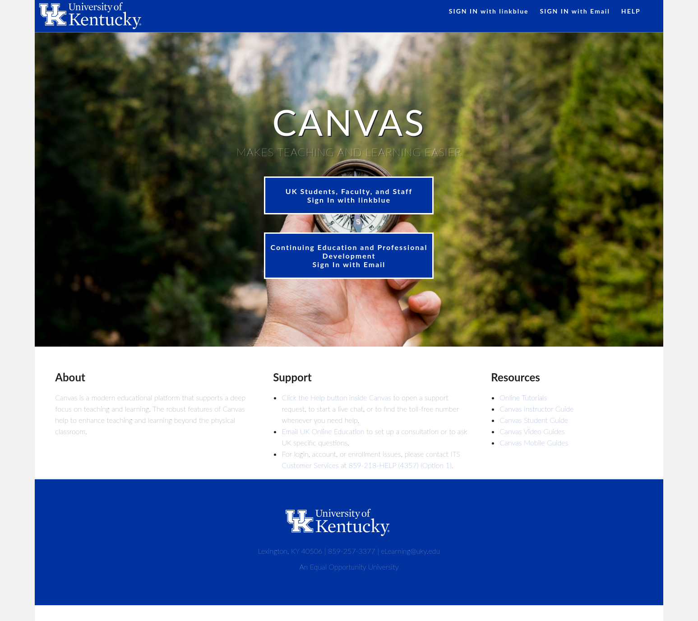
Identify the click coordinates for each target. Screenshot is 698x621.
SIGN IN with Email (575, 11)
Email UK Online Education (323, 431)
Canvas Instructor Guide (536, 408)
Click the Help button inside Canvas (336, 397)
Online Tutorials (523, 397)
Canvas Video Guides (531, 431)
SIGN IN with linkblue (489, 11)
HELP (631, 11)
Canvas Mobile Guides (533, 442)
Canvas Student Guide (533, 420)
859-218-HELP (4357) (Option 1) (400, 465)
